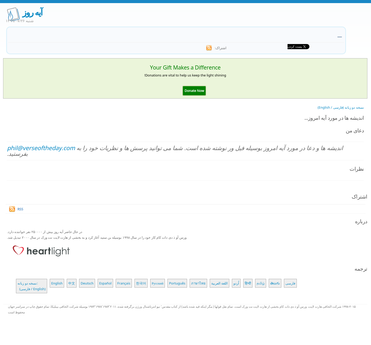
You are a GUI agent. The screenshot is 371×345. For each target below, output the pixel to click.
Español (105, 283)
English (57, 283)
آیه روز (32, 12)
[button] (194, 90)
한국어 (141, 283)
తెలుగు (275, 283)
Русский (158, 283)
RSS (20, 209)
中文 (71, 283)
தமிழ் (261, 283)
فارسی (290, 283)
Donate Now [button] (194, 90)
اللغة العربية (219, 283)
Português (177, 283)
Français (123, 283)
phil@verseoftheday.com (41, 148)
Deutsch (87, 283)
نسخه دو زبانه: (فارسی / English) (31, 286)
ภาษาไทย (198, 283)
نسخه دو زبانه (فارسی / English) (341, 107)
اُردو (236, 283)
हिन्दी (248, 283)
